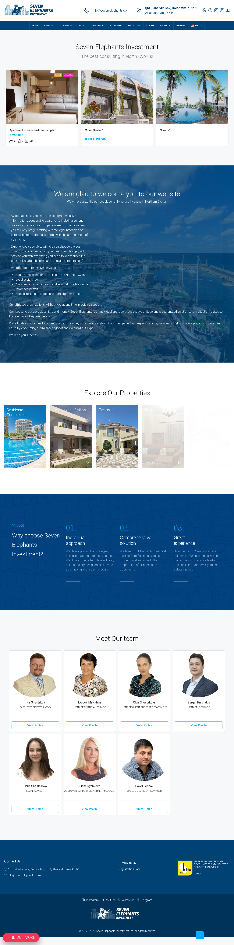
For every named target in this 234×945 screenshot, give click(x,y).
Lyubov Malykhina (89, 702)
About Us (165, 25)
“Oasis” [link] (165, 130)
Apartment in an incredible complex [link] (32, 130)
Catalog (49, 25)
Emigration (134, 25)
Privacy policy (127, 862)
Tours (82, 25)
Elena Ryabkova (89, 786)
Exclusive (68, 75)
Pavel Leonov (144, 786)
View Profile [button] (35, 725)
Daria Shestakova (35, 786)
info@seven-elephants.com (111, 10)
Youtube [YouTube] (108, 900)
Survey (150, 25)
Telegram (144, 900)
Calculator (115, 25)
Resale (58, 75)
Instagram (90, 900)
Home (35, 25)
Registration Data (129, 869)
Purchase (97, 25)
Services (68, 25)
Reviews (180, 25)
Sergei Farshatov (199, 702)
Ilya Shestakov (35, 702)
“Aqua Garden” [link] (94, 130)
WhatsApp (126, 900)
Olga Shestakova (144, 702)
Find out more (21, 937)
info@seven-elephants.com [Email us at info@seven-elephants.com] (24, 875)
